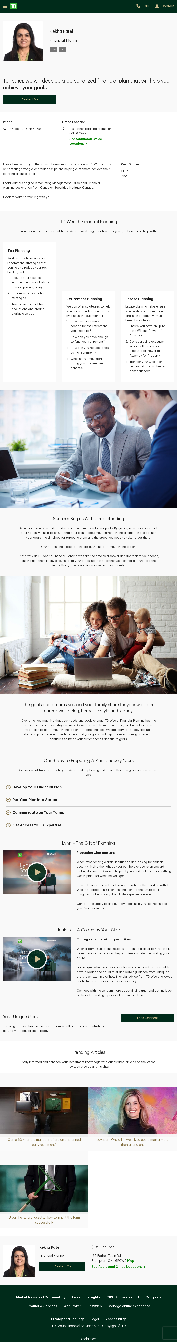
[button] (34, 739)
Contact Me (29, 99)
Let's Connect (147, 969)
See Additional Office (85, 141)
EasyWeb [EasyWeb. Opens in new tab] (94, 1258)
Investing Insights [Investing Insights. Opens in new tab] (86, 1249)
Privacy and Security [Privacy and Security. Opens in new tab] (67, 1271)
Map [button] (130, 1212)
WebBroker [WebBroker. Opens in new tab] (72, 1258)
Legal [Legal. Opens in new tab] (94, 1271)
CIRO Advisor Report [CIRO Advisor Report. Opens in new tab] (123, 1249)
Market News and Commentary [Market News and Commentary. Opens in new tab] (40, 1249)
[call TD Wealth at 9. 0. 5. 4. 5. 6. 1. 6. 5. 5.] (144, 6)
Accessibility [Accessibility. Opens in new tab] (115, 1271)
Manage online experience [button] (129, 1258)
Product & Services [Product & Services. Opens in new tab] (41, 1258)
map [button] (91, 133)
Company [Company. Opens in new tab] (153, 1249)
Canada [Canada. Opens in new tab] (88, 1297)
